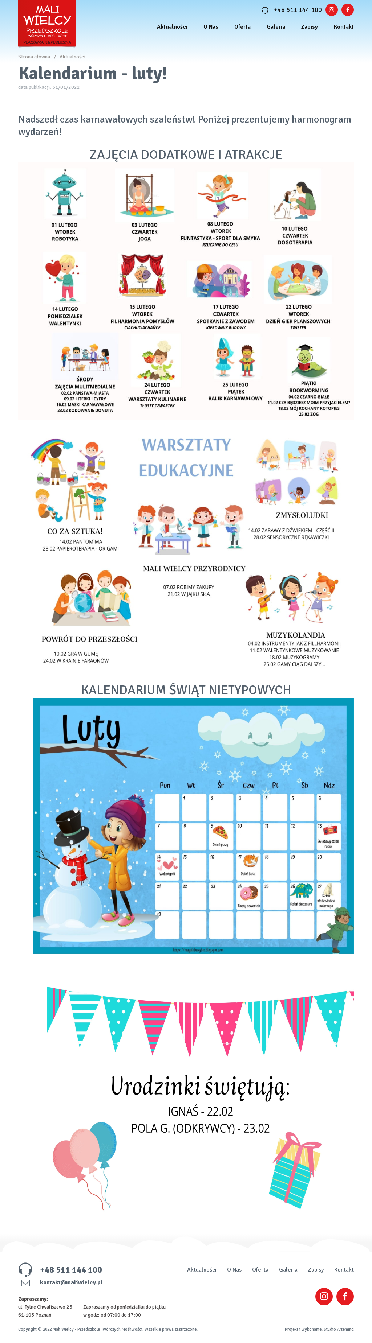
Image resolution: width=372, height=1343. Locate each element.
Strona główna (34, 57)
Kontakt (344, 26)
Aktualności (172, 26)
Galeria (276, 26)
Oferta (242, 26)
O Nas (210, 26)
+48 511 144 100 (291, 10)
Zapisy (309, 26)
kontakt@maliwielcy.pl (60, 1282)
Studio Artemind (339, 1329)
